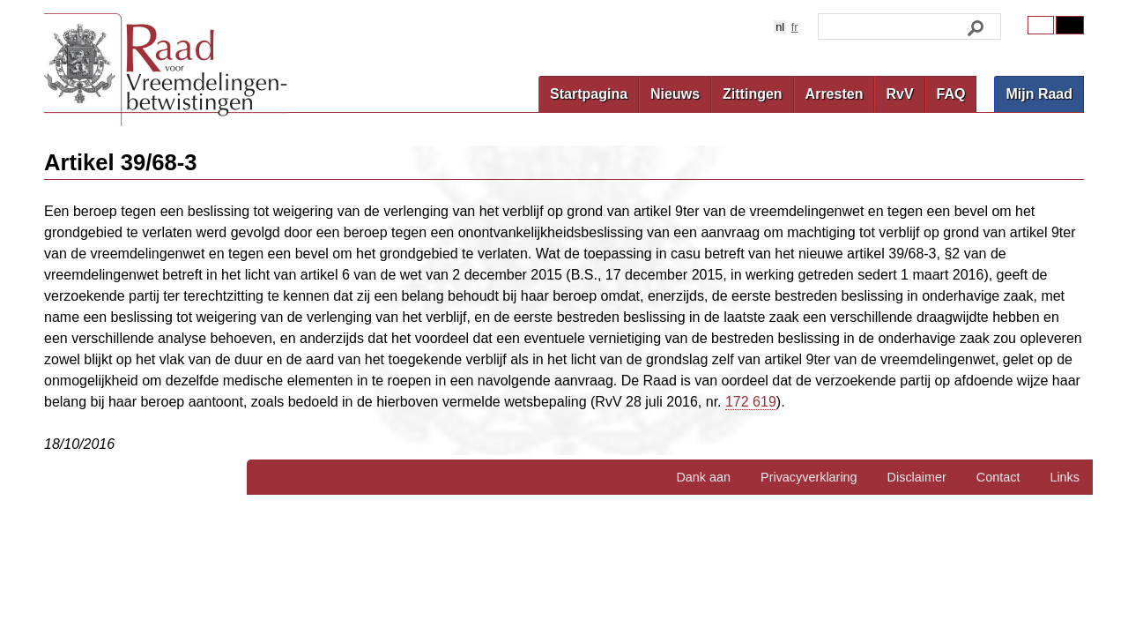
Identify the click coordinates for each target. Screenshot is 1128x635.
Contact (998, 477)
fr (794, 27)
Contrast (1070, 25)
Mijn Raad (1039, 93)
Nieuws (675, 93)
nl (780, 27)
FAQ (951, 93)
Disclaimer (916, 477)
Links (1065, 477)
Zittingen (753, 93)
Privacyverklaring (809, 477)
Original (1040, 25)
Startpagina (588, 93)
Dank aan (703, 477)
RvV (899, 93)
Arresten (834, 93)
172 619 (750, 401)
